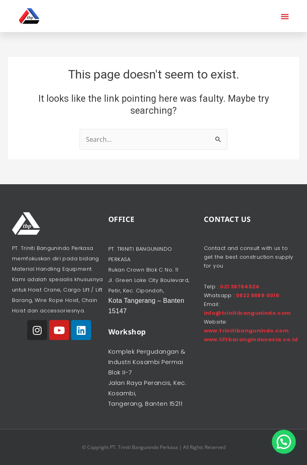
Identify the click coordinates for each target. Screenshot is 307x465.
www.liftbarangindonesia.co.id (251, 339)
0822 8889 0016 (256, 295)
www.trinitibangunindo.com (246, 330)
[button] (285, 16)
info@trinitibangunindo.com (247, 313)
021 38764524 (240, 286)
